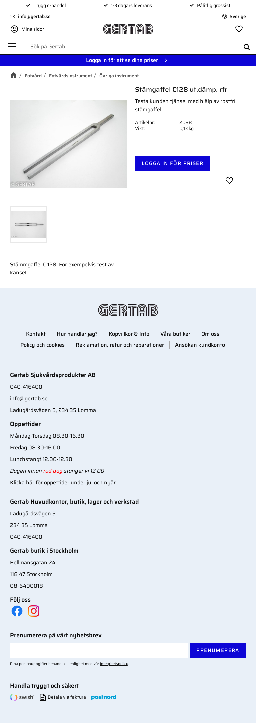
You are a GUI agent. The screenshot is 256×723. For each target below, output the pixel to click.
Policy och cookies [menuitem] (42, 345)
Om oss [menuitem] (210, 334)
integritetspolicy (114, 664)
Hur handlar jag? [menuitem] (77, 334)
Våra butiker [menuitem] (175, 334)
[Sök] (246, 46)
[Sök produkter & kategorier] (140, 46)
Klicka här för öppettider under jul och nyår (63, 482)
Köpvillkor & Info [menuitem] (129, 334)
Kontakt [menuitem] (36, 334)
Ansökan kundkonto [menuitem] (200, 345)
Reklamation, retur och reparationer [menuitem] (120, 345)
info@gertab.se (34, 16)
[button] (12, 47)
